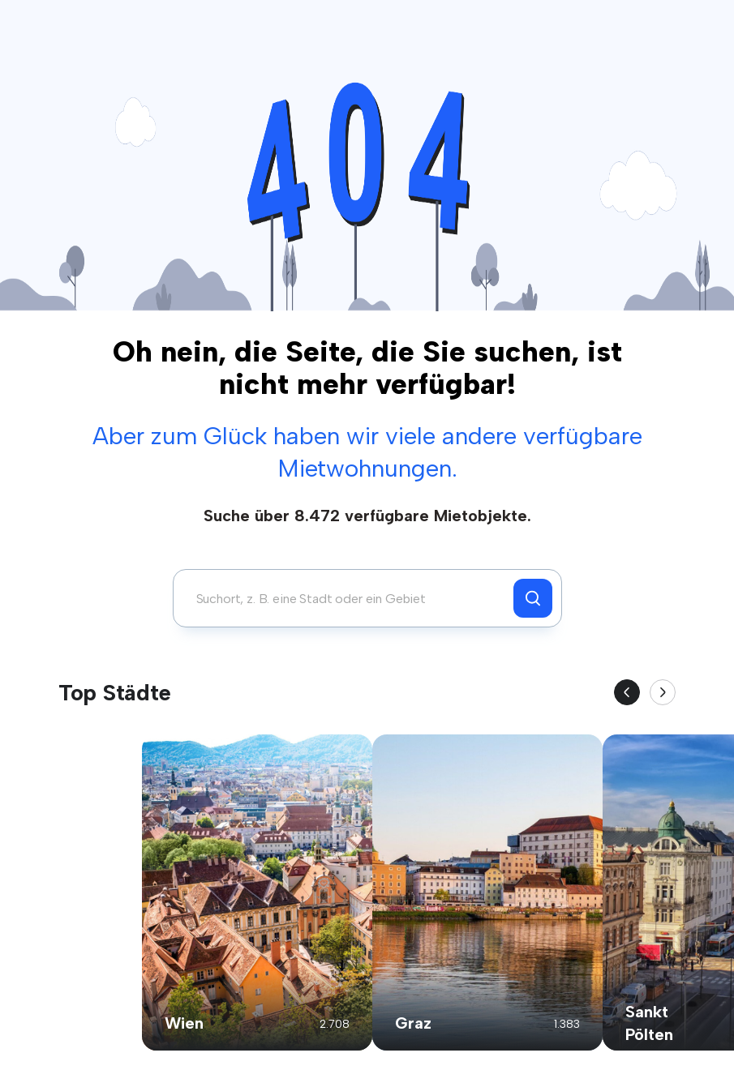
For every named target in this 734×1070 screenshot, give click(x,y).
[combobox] (348, 598)
